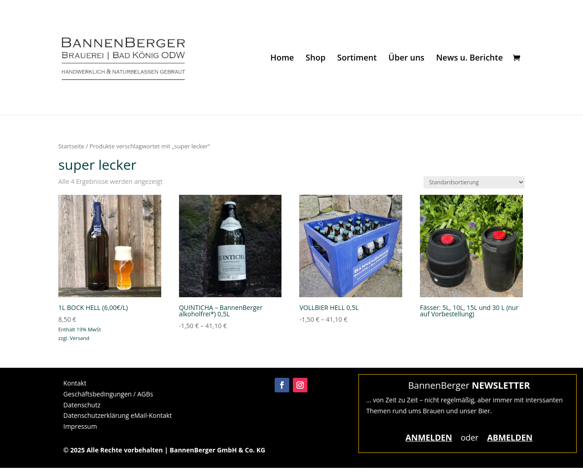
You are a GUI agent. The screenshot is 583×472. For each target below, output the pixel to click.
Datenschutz (81, 405)
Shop (316, 58)
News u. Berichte (469, 58)
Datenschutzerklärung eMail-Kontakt (117, 415)
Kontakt (75, 383)
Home (282, 58)
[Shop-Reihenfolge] (474, 182)
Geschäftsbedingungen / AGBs (108, 394)
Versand (79, 338)
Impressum (80, 426)
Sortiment (357, 58)
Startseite (71, 146)
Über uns (406, 58)
